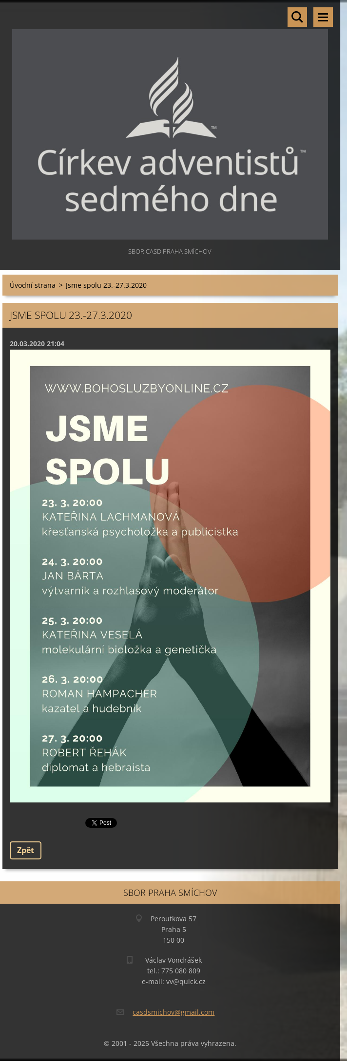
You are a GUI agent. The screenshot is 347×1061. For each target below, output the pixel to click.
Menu (323, 17)
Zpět (25, 850)
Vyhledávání (297, 17)
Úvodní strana (33, 285)
